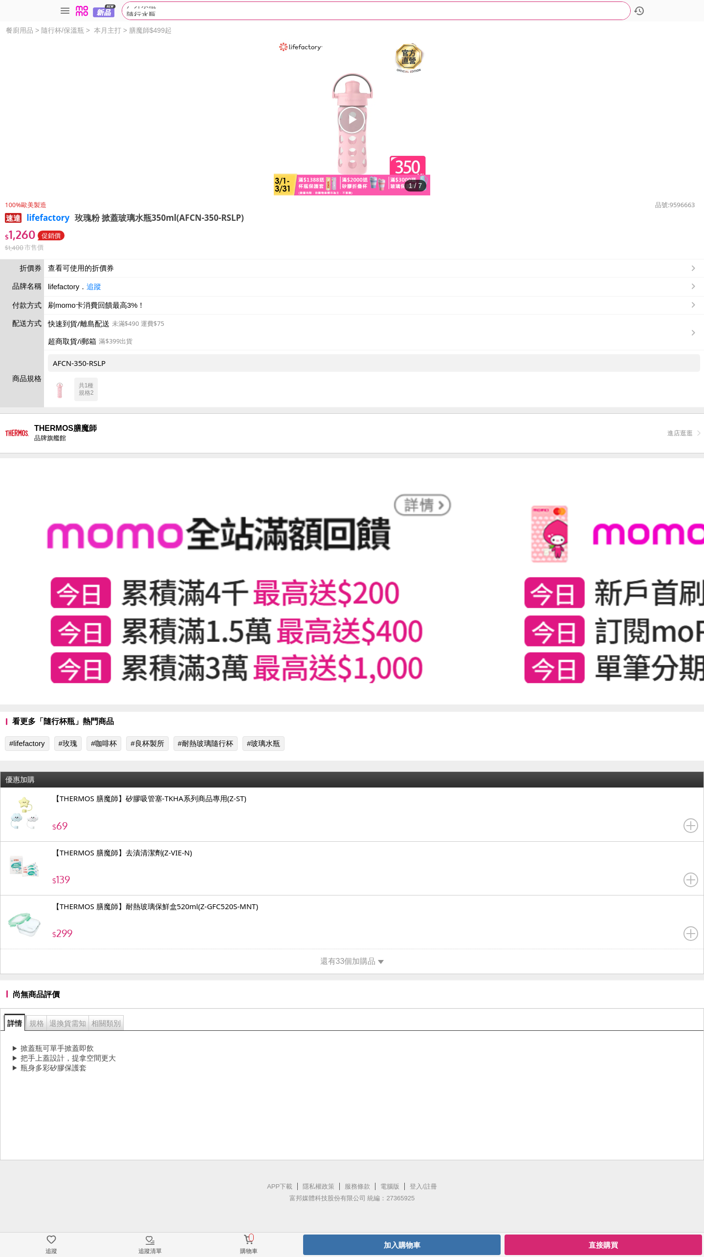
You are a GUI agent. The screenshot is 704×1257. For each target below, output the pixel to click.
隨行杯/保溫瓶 (62, 30)
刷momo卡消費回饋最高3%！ (96, 305)
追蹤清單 (150, 1251)
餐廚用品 (19, 30)
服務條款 (357, 1186)
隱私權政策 (318, 1186)
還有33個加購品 (352, 961)
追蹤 (94, 286)
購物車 (249, 1251)
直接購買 (603, 1245)
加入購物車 (402, 1245)
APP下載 (279, 1186)
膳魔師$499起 (150, 30)
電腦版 (389, 1186)
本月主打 (107, 30)
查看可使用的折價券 (373, 268)
